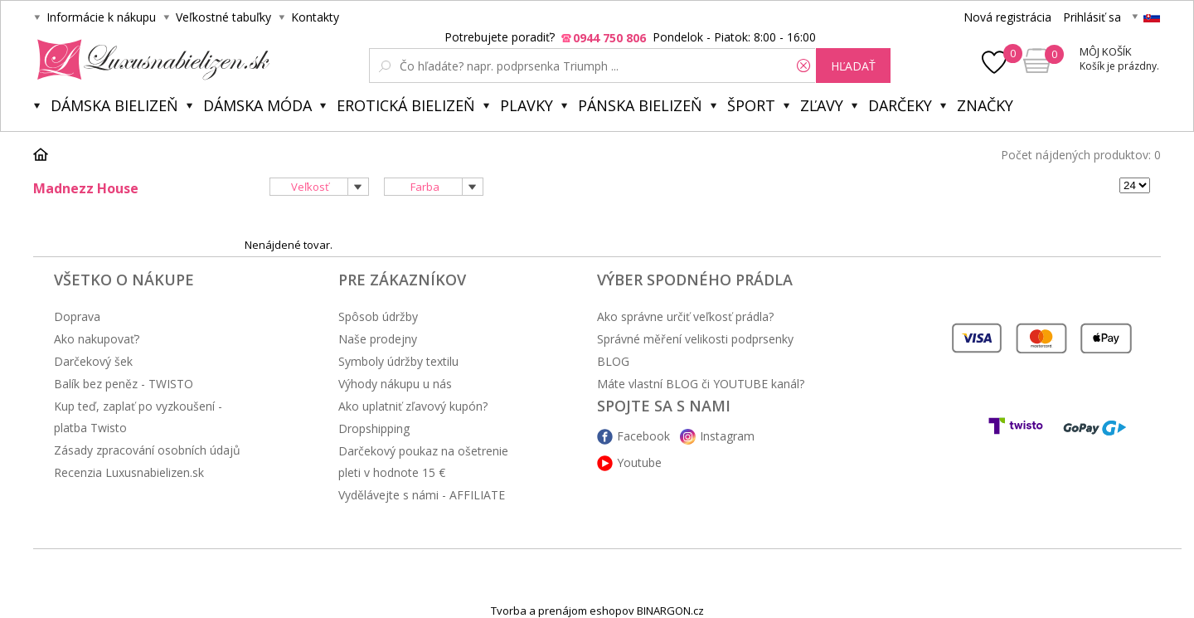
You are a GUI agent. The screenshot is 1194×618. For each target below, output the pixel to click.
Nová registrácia (1007, 17)
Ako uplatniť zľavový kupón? (413, 406)
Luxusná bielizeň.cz (150, 59)
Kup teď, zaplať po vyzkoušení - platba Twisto (138, 417)
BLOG (613, 361)
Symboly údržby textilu (398, 361)
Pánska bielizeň (640, 105)
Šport (751, 105)
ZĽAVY (821, 105)
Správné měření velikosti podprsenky (695, 339)
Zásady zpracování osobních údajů (147, 450)
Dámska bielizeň (114, 105)
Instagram (727, 436)
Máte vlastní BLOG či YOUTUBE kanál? (700, 384)
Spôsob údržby (378, 316)
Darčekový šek (93, 361)
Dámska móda (257, 105)
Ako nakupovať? (96, 339)
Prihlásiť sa (1092, 17)
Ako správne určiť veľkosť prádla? (685, 316)
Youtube (639, 462)
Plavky (526, 105)
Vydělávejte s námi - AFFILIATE (421, 495)
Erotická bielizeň (406, 105)
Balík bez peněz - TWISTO (123, 384)
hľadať (853, 66)
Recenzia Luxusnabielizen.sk (129, 472)
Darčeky (900, 105)
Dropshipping (374, 428)
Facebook (643, 436)
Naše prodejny (377, 339)
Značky (985, 105)
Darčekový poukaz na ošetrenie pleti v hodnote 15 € (423, 461)
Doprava (77, 316)
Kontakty (315, 17)
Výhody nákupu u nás (395, 384)
